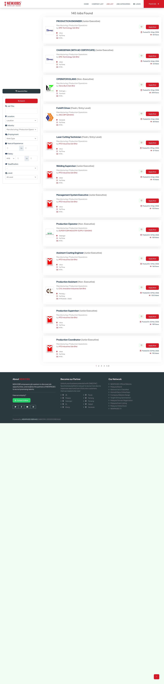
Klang (66, 407)
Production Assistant (75, 370)
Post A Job (154, 4)
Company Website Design (120, 395)
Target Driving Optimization (120, 398)
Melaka (67, 398)
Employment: (12, 223)
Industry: (9, 214)
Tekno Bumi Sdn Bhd (67, 174)
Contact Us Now (21, 400)
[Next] (108, 454)
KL (65, 404)
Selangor (67, 401)
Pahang (89, 398)
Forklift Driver (73, 196)
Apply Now (152, 115)
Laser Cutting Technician (79, 225)
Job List (109, 4)
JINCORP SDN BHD (66, 203)
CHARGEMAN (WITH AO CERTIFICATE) (84, 138)
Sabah (89, 404)
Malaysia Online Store (118, 406)
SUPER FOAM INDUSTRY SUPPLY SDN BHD (75, 319)
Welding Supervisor (75, 254)
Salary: (9, 242)
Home (86, 4)
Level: (9, 261)
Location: (10, 205)
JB (65, 395)
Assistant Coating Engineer (79, 341)
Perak (88, 395)
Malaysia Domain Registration (121, 400)
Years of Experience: (14, 232)
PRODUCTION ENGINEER (78, 109)
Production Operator (75, 312)
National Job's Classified (119, 389)
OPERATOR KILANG (75, 167)
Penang (89, 401)
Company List (97, 4)
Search (21, 189)
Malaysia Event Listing (118, 403)
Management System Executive (81, 283)
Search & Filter (21, 179)
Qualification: (12, 252)
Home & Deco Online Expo (120, 392)
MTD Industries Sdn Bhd (68, 232)
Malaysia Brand (116, 387)
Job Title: (10, 194)
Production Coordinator (77, 428)
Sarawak (90, 407)
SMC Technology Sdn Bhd (69, 116)
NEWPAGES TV (116, 409)
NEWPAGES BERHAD (30, 419)
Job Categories (123, 4)
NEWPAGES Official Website (120, 384)
